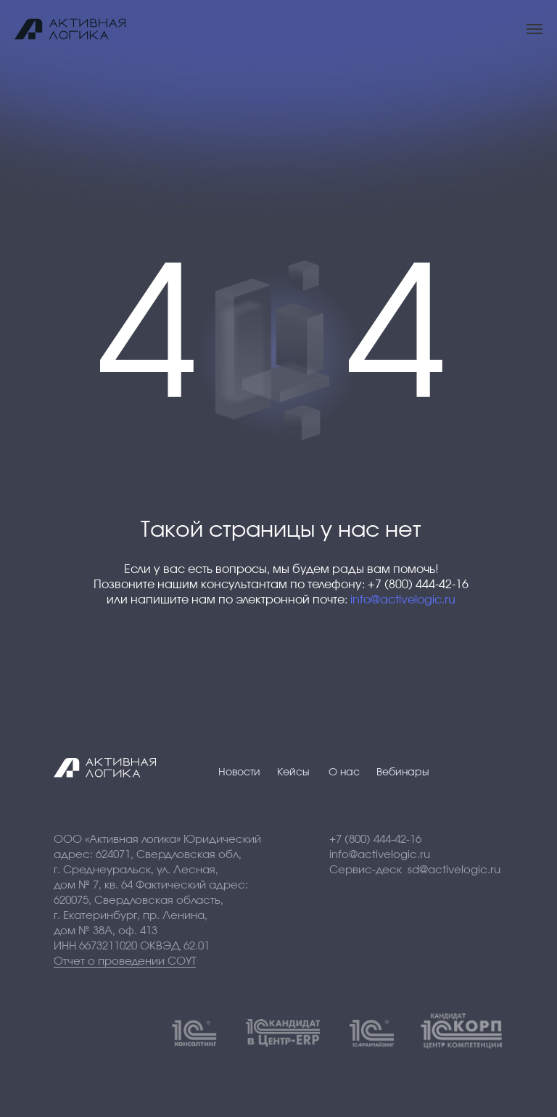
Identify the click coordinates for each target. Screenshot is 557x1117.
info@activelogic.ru (402, 600)
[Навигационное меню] (534, 29)
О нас (344, 772)
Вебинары (402, 772)
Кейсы (293, 772)
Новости (239, 772)
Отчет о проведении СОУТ (125, 961)
